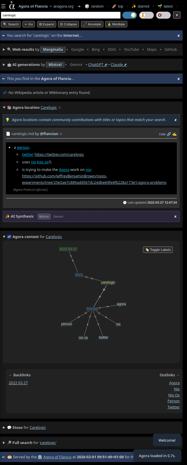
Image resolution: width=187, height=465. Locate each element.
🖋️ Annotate (92, 24)
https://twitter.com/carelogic (59, 154)
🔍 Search (11, 24)
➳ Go (28, 24)
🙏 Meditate (116, 24)
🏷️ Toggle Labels (158, 249)
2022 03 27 (18, 382)
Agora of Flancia (57, 456)
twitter (28, 154)
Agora (64, 169)
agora (174, 382)
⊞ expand (46, 24)
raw (162, 134)
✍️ (174, 134)
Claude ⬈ (119, 64)
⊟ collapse (68, 24)
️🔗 (169, 134)
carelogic (38, 427)
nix (33, 162)
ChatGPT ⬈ (97, 64)
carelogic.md (22, 133)
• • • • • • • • (93, 49)
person (23, 147)
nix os (43, 162)
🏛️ (40, 456)
